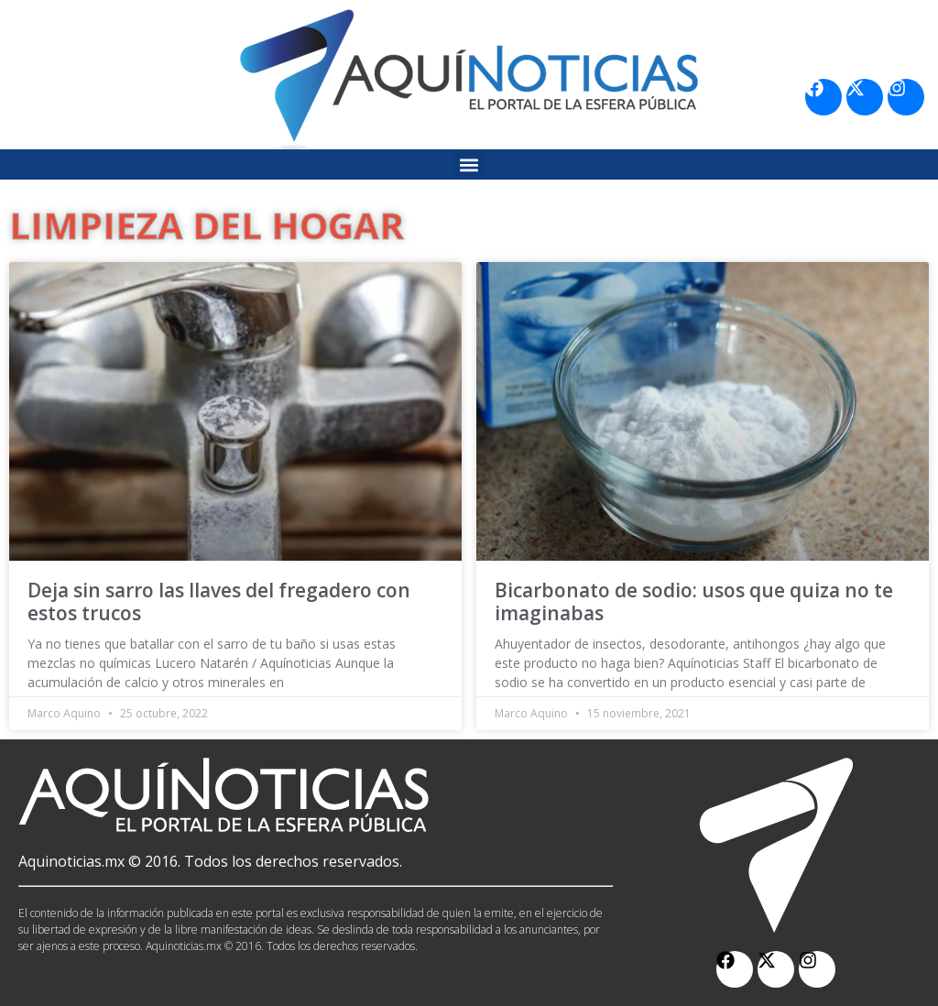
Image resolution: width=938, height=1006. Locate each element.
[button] (469, 164)
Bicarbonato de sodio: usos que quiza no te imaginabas (694, 601)
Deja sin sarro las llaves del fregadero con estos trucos (218, 601)
